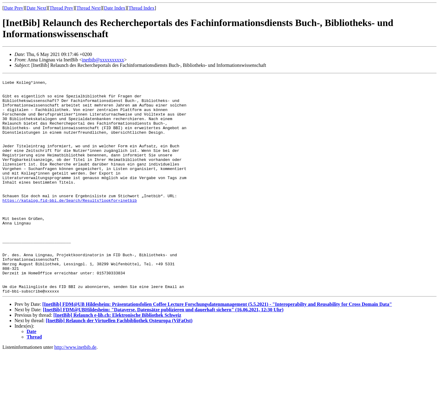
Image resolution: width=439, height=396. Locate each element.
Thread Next (88, 8)
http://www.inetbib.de (75, 390)
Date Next (36, 8)
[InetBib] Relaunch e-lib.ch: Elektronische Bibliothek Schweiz (117, 358)
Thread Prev (61, 8)
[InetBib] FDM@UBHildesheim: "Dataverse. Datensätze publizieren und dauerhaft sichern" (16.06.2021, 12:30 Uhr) (163, 353)
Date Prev (13, 8)
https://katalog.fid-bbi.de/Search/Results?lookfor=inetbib (69, 225)
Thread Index (141, 8)
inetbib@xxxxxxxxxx (103, 59)
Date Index (114, 8)
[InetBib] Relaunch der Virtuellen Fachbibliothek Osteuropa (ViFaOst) (119, 364)
